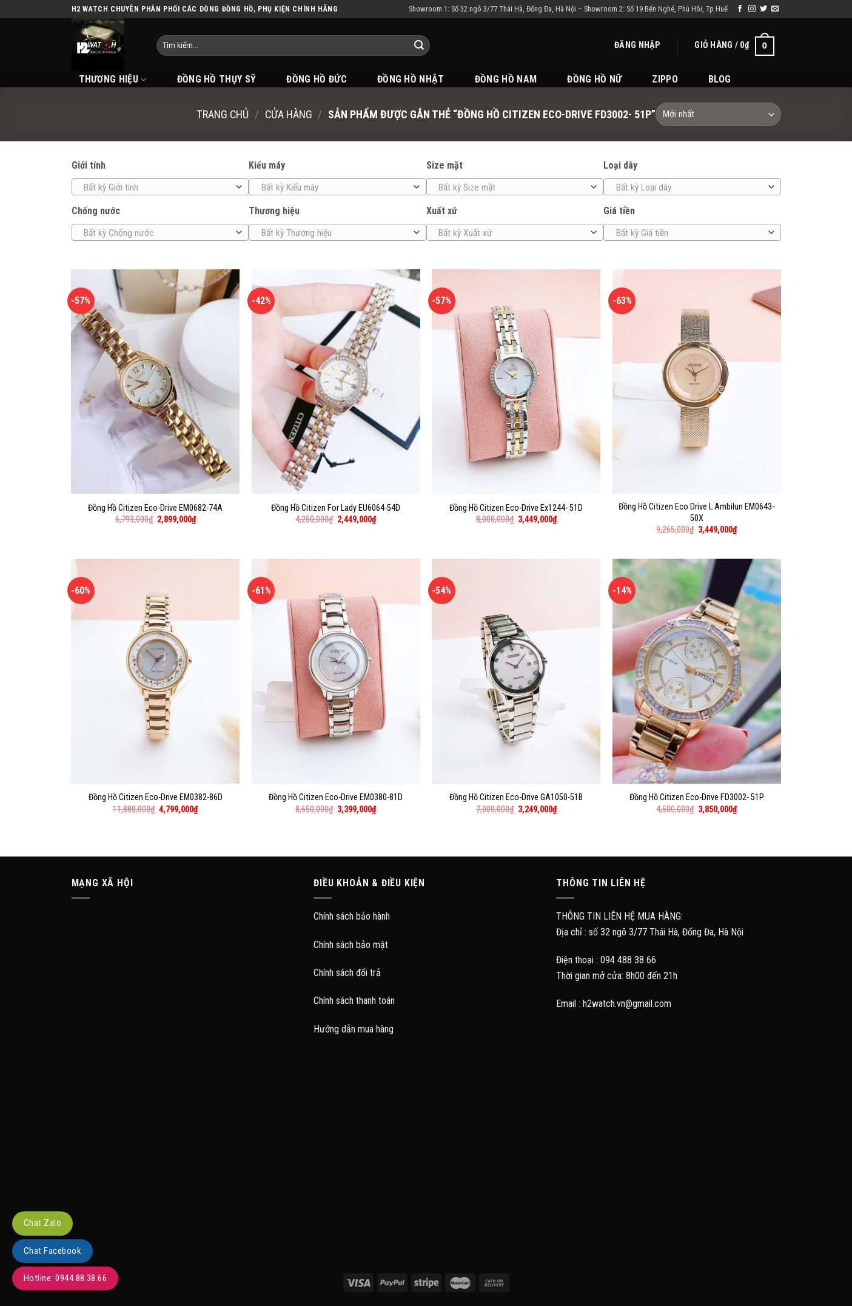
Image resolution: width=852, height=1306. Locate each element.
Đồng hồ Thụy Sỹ (217, 79)
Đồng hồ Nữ (594, 79)
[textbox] (157, 187)
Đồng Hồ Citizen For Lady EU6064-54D (335, 508)
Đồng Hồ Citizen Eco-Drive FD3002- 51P (696, 797)
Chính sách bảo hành (352, 916)
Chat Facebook (52, 1250)
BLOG (719, 79)
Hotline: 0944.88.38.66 (65, 1278)
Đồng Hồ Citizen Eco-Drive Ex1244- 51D (516, 508)
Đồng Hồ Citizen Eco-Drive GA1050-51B (516, 797)
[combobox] (160, 186)
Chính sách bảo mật (351, 945)
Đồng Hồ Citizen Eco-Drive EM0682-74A (155, 508)
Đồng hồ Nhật (410, 79)
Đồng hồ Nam (506, 79)
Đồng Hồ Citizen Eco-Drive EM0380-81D (336, 797)
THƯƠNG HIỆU (113, 79)
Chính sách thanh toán (354, 1000)
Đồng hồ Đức (316, 79)
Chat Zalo (42, 1222)
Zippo (665, 79)
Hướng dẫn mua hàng (354, 1029)
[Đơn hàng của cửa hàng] (718, 114)
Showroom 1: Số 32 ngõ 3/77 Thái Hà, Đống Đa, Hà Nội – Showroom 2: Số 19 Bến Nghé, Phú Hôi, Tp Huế (568, 8)
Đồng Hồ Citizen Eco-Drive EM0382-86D (156, 797)
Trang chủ (222, 114)
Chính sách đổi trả (347, 972)
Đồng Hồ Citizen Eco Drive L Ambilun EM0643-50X (696, 512)
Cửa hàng (288, 114)
